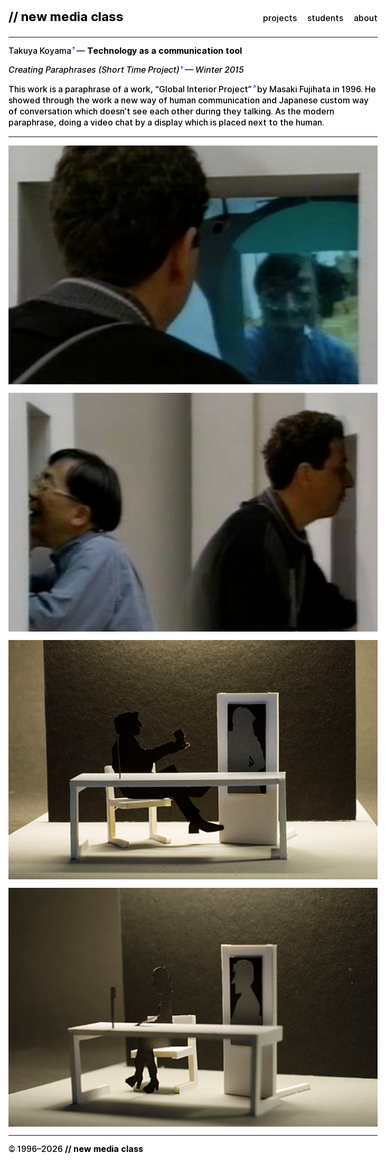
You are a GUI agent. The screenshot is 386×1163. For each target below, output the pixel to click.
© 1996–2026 (75, 1149)
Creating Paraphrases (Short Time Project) (94, 70)
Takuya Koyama (39, 51)
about (366, 18)
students (325, 18)
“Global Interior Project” (203, 89)
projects (280, 18)
